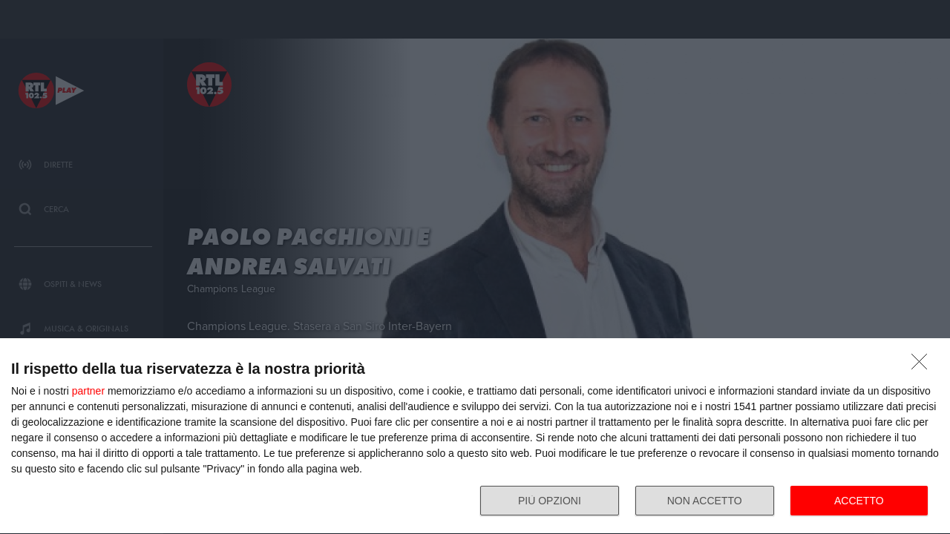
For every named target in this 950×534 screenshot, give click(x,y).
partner (88, 391)
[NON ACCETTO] (923, 366)
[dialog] (475, 436)
